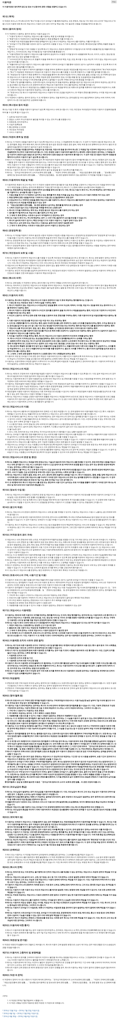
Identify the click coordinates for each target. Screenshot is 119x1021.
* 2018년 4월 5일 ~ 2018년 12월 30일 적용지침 (20, 1013)
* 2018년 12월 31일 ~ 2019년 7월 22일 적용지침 (20, 1010)
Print (114, 2)
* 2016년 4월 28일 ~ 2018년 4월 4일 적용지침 (20, 1016)
